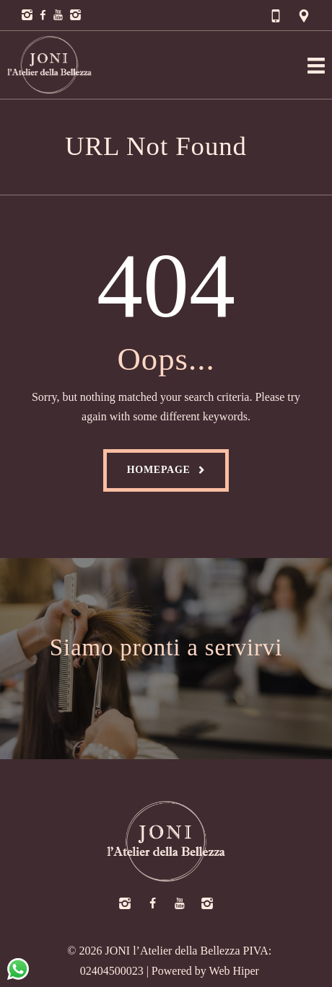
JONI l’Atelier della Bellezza (172, 950)
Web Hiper (234, 971)
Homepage (159, 469)
